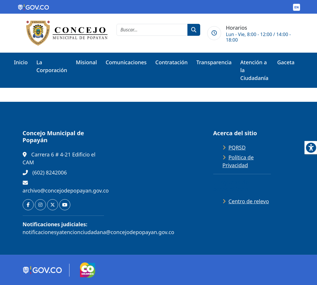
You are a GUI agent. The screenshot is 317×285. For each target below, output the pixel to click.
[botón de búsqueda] (193, 30)
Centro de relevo (248, 201)
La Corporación (51, 66)
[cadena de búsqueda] (152, 30)
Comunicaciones (125, 62)
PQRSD (237, 147)
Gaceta (286, 62)
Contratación (171, 62)
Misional (86, 62)
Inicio (21, 62)
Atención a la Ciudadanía (254, 70)
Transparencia (214, 62)
